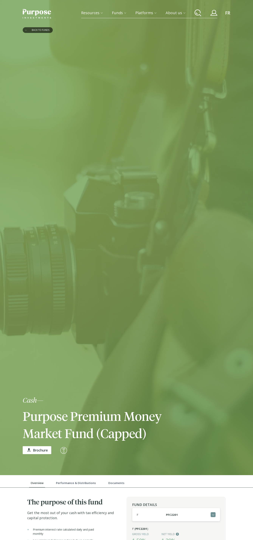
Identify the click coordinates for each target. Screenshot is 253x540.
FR (227, 13)
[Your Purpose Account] (213, 12)
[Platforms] (146, 12)
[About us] (175, 12)
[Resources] (92, 12)
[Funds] (119, 12)
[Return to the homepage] (37, 14)
